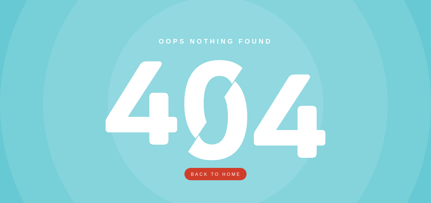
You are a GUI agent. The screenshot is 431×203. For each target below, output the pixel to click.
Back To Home (216, 174)
